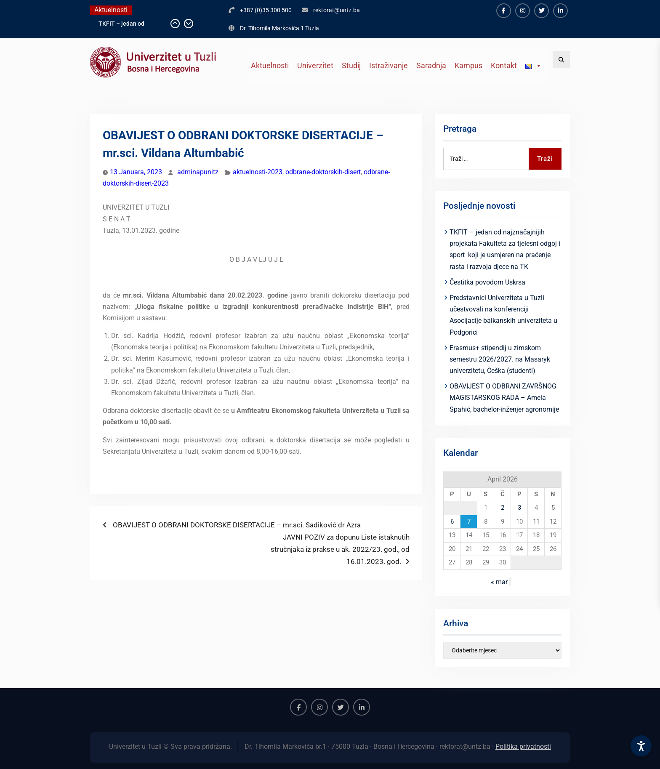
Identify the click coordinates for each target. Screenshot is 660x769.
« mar (499, 582)
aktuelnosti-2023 (257, 172)
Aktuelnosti (270, 65)
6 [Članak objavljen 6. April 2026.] (452, 521)
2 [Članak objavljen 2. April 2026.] (502, 507)
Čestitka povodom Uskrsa (487, 282)
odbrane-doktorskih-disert (323, 172)
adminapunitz (197, 172)
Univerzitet (315, 65)
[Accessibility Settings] (641, 745)
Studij (351, 65)
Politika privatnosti (523, 746)
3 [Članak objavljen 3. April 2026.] (519, 507)
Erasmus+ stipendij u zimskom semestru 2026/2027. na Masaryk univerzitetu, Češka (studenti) (500, 359)
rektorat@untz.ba (336, 10)
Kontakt (504, 65)
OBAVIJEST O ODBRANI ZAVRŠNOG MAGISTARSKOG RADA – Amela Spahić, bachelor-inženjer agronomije (504, 397)
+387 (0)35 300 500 (266, 10)
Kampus (468, 65)
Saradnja (431, 65)
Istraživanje (388, 65)
